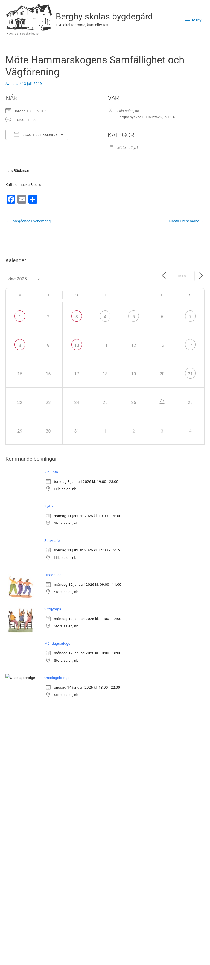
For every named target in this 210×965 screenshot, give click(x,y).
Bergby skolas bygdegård (104, 16)
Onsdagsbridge (56, 677)
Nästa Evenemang (186, 221)
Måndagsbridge (57, 643)
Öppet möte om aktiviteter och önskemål (78, 746)
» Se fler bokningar (26, 780)
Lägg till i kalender (37, 134)
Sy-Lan (50, 506)
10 (76, 345)
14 (190, 345)
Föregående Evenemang (28, 221)
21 (190, 374)
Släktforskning (56, 712)
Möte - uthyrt (127, 147)
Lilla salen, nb (128, 111)
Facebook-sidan (157, 954)
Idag (181, 276)
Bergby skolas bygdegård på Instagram (157, 947)
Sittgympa (52, 609)
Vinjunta (51, 472)
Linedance (53, 575)
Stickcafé (52, 540)
